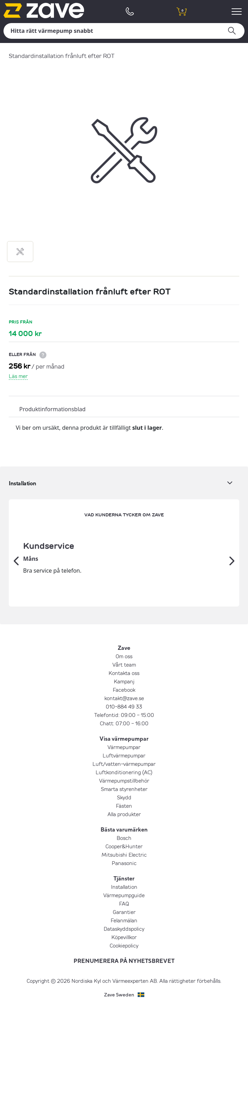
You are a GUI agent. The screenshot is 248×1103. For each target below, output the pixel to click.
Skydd (124, 896)
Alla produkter (124, 913)
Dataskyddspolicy (124, 1028)
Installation (124, 986)
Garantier (124, 1011)
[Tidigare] (16, 611)
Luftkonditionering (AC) (124, 871)
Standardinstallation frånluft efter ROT (62, 56)
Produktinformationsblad (52, 409)
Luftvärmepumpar (124, 854)
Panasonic (124, 962)
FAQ (124, 1003)
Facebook (124, 789)
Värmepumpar (124, 846)
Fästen (124, 905)
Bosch (124, 937)
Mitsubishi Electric (124, 954)
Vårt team (124, 764)
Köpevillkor (124, 1036)
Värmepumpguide (124, 994)
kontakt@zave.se (124, 797)
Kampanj (124, 780)
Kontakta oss (124, 772)
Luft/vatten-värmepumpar (124, 863)
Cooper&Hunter (124, 945)
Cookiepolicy (124, 1045)
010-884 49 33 (124, 806)
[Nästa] (232, 611)
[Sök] (124, 31)
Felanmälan (124, 1019)
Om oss (124, 755)
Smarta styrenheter (124, 888)
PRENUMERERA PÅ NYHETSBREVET (124, 1060)
